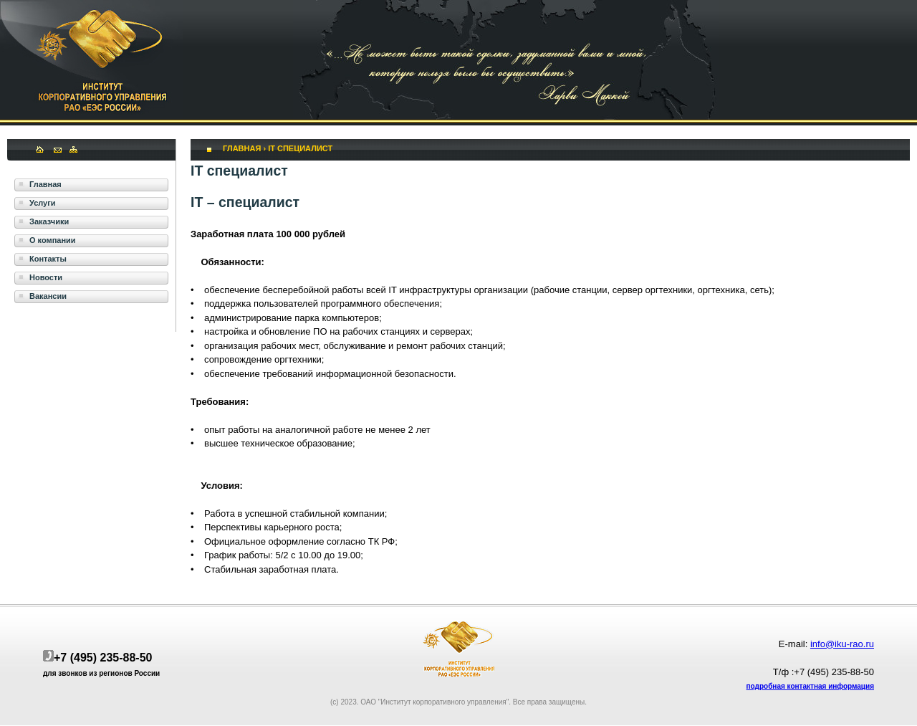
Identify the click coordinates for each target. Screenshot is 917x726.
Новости (45, 277)
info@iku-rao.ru (842, 644)
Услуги (42, 203)
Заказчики (49, 221)
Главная (242, 148)
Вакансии (48, 296)
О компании (52, 240)
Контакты (48, 258)
